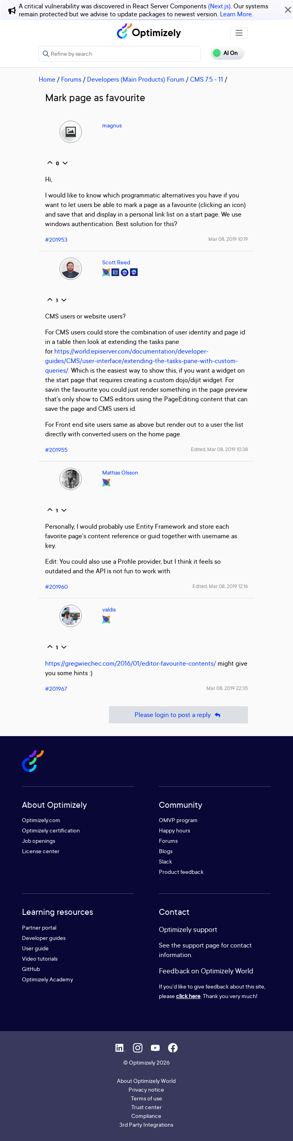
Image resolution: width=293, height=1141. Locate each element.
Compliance (146, 1116)
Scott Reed (116, 262)
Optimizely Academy (47, 979)
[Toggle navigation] (239, 33)
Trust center (146, 1107)
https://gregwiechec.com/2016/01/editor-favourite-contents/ (130, 663)
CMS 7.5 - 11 (206, 79)
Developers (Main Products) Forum (135, 79)
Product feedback (181, 871)
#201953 (56, 239)
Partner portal (39, 927)
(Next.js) (219, 6)
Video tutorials (39, 958)
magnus (112, 125)
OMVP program (178, 820)
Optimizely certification (51, 830)
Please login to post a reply (178, 714)
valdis (109, 609)
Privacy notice (146, 1089)
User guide (35, 948)
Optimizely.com (41, 820)
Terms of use (146, 1098)
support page (201, 945)
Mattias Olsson (120, 472)
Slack (165, 861)
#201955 (56, 449)
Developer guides (43, 938)
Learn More (236, 14)
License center (40, 851)
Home (47, 79)
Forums (71, 79)
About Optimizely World (146, 1080)
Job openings (38, 840)
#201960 (56, 586)
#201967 (56, 688)
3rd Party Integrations (146, 1124)
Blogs (165, 851)
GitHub (31, 969)
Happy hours (174, 830)
